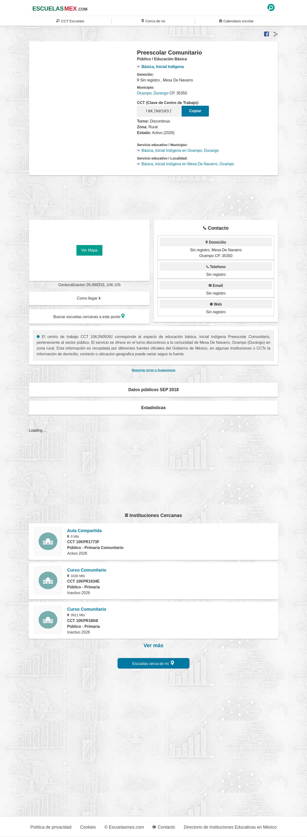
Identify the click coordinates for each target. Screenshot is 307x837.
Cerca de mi (153, 20)
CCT (70, 20)
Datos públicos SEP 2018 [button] (153, 389)
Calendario (236, 20)
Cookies (88, 827)
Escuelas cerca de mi (153, 663)
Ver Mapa (89, 250)
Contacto (164, 827)
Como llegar (89, 298)
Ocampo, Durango (152, 93)
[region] (83, 87)
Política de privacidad (50, 827)
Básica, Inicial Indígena (160, 67)
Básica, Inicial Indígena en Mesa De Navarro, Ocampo (185, 164)
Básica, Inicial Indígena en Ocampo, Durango (178, 150)
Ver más (154, 645)
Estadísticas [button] (153, 407)
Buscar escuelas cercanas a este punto (89, 316)
